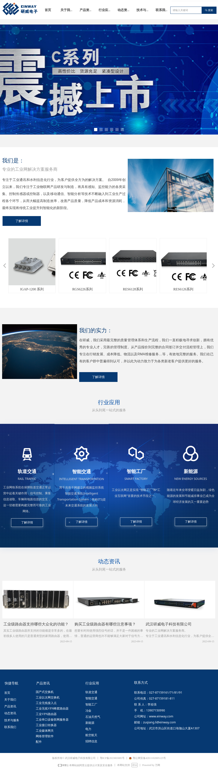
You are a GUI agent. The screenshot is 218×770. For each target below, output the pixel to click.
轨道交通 (91, 692)
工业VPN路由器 (46, 714)
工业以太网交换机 (48, 697)
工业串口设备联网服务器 (52, 719)
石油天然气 (92, 716)
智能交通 (91, 698)
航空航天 (91, 735)
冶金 (88, 710)
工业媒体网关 (45, 730)
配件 (39, 741)
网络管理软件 (45, 736)
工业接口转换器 (46, 725)
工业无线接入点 (46, 703)
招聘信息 (91, 741)
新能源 (89, 722)
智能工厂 (91, 704)
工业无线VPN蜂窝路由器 (52, 708)
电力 (88, 729)
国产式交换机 (45, 692)
